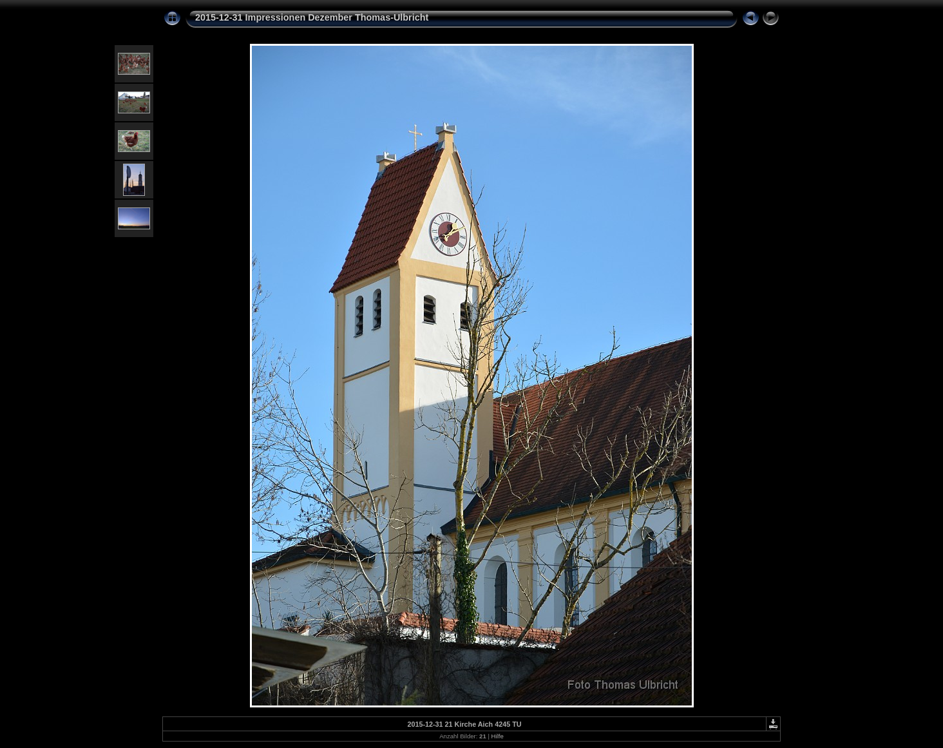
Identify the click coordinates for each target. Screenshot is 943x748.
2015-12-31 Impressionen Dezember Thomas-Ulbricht (311, 17)
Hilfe (497, 736)
